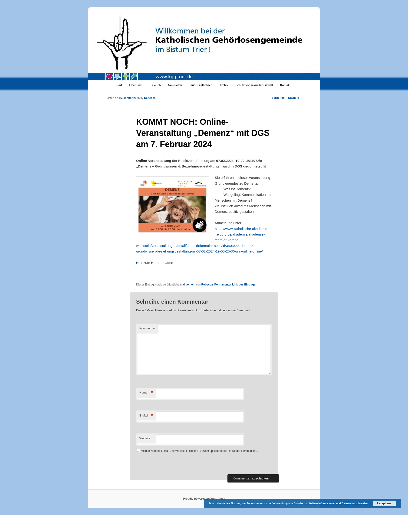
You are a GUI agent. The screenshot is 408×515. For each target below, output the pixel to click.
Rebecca (149, 98)
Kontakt (285, 85)
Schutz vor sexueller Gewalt (254, 85)
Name (146, 392)
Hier (139, 263)
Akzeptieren (384, 503)
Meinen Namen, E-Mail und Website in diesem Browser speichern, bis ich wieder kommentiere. (199, 451)
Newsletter (175, 85)
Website (144, 438)
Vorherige (276, 97)
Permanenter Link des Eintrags (235, 284)
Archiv (224, 85)
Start (118, 85)
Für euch (155, 85)
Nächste (295, 97)
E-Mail (146, 415)
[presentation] (171, 465)
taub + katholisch (201, 85)
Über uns (135, 85)
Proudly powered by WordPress (204, 498)
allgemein (188, 284)
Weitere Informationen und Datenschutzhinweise (338, 503)
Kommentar (147, 328)
